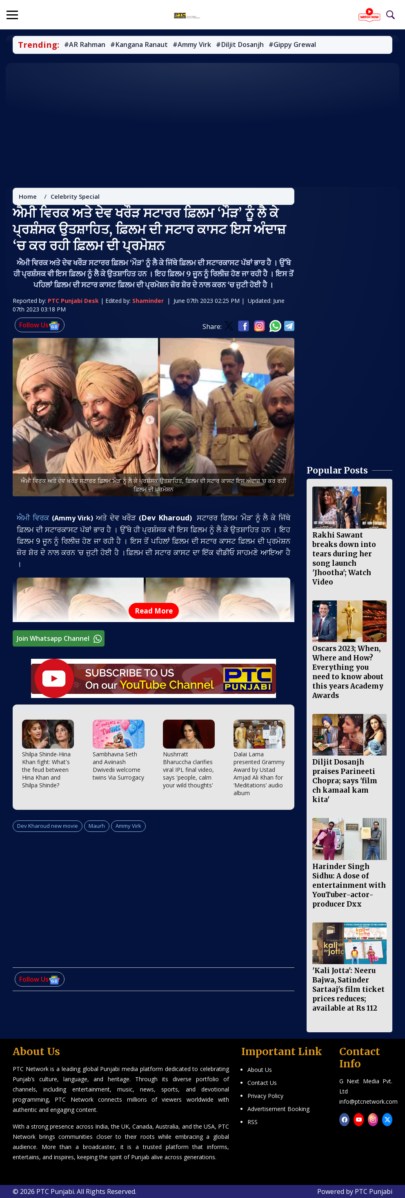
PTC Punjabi (373, 1191)
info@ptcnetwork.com (368, 1101)
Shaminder (148, 303)
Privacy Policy (265, 1096)
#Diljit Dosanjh (243, 45)
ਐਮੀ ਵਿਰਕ (34, 520)
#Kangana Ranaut (141, 45)
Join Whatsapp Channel (60, 640)
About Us (259, 1070)
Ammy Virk (128, 827)
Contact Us (262, 1083)
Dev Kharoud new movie (48, 827)
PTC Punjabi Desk (73, 303)
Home (28, 199)
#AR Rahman (85, 45)
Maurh (97, 827)
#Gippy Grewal (296, 45)
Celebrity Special (75, 199)
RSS (252, 1122)
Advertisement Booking (278, 1109)
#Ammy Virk (195, 45)
